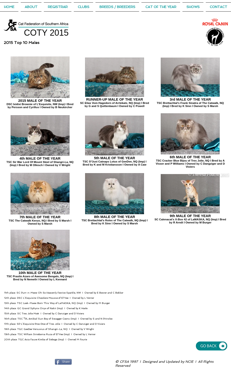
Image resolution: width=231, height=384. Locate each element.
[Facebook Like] (82, 361)
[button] (160, 7)
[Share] (63, 362)
